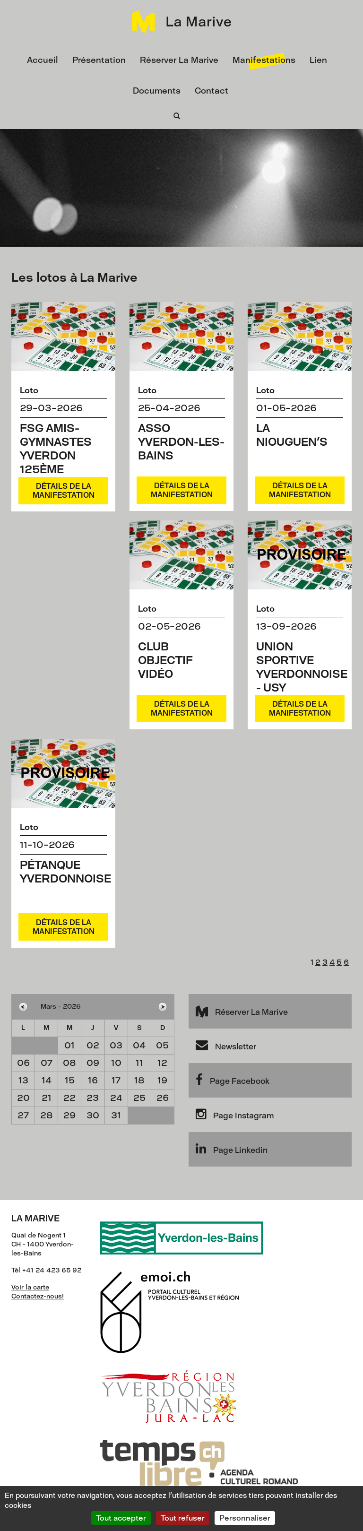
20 (23, 1097)
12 (162, 1062)
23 (92, 1097)
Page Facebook (232, 1079)
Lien (318, 60)
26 (162, 1097)
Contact (211, 91)
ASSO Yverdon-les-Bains (181, 441)
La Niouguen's (292, 435)
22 (69, 1097)
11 (139, 1062)
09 (92, 1062)
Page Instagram (235, 1114)
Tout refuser (183, 1518)
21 (47, 1097)
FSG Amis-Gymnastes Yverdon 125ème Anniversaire (62, 455)
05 (162, 1045)
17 (116, 1080)
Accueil (42, 60)
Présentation (99, 60)
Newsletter (226, 1045)
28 (46, 1115)
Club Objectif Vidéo (165, 660)
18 (139, 1080)
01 (69, 1045)
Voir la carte (30, 1287)
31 (116, 1115)
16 (93, 1080)
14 (47, 1080)
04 (139, 1045)
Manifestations (264, 60)
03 (116, 1045)
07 (46, 1062)
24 (116, 1097)
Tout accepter (121, 1518)
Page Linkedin (232, 1148)
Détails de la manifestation (64, 491)
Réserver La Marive (179, 60)
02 (92, 1045)
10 (116, 1062)
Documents (157, 91)
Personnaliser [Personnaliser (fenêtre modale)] (244, 1518)
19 (162, 1080)
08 (69, 1062)
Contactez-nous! (37, 1296)
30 (92, 1115)
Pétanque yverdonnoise (65, 871)
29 (69, 1115)
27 (23, 1115)
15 (70, 1080)
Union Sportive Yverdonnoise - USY (301, 667)
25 (139, 1097)
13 (23, 1080)
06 (23, 1062)
